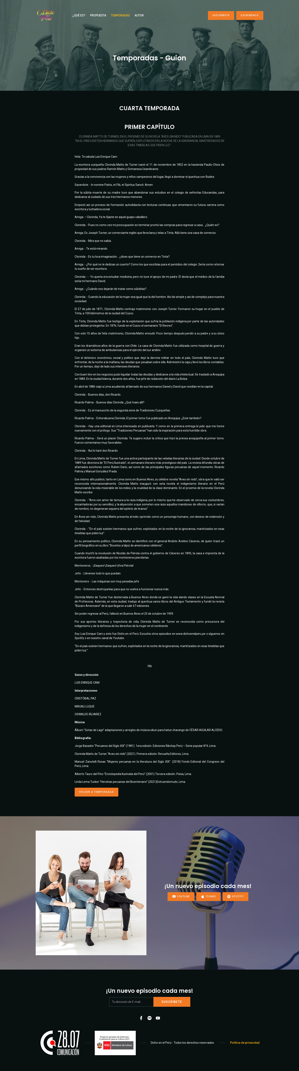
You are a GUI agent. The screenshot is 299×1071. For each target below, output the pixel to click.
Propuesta (98, 15)
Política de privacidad (245, 1042)
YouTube (181, 896)
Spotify (235, 896)
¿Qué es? (78, 15)
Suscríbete (221, 15)
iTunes (208, 896)
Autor (139, 15)
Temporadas (120, 15)
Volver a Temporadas (96, 791)
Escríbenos (250, 15)
